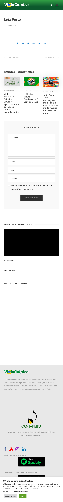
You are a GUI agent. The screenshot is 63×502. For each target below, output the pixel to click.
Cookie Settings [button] (10, 496)
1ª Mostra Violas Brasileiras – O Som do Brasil (31, 98)
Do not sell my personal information (16, 491)
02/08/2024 (29, 91)
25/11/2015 (12, 25)
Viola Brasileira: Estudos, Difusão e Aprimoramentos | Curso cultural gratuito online (11, 103)
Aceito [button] (23, 496)
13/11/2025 (48, 92)
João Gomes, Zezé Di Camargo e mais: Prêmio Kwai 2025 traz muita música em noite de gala (50, 104)
